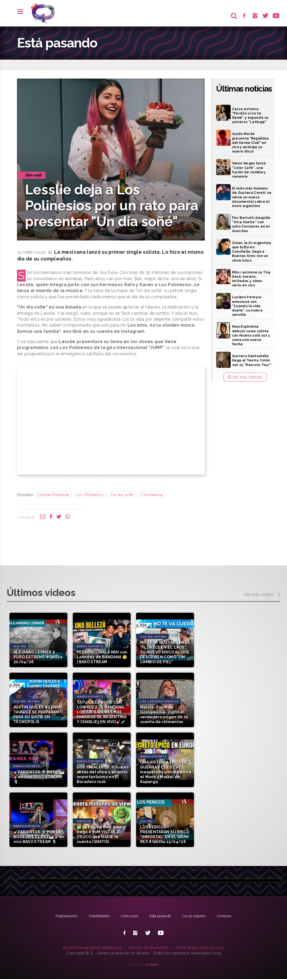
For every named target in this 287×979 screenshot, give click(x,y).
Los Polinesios (90, 495)
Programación (58, 916)
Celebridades (94, 916)
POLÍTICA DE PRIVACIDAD (150, 948)
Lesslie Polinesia (53, 495)
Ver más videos (262, 595)
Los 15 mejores (199, 916)
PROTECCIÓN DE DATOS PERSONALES (84, 948)
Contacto (233, 916)
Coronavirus (152, 495)
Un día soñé (122, 495)
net (151, 964)
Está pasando (162, 916)
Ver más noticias (245, 377)
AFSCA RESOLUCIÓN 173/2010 (209, 948)
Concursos (129, 916)
